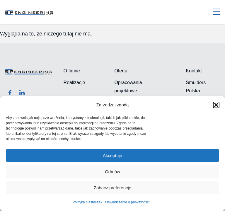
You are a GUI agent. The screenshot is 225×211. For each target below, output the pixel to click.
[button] (216, 105)
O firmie (72, 70)
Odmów (112, 171)
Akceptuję (112, 155)
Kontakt (194, 70)
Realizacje (74, 82)
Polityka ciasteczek (87, 202)
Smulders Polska (196, 86)
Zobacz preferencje (112, 187)
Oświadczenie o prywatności (127, 202)
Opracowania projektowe (128, 86)
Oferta (120, 70)
